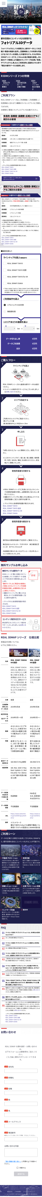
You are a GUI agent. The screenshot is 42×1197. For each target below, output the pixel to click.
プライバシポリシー (29, 1193)
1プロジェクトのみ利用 (15, 306)
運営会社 (9, 1193)
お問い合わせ (10, 393)
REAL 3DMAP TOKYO (7, 168)
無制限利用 (11, 312)
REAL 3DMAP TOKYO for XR (9, 172)
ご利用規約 (17, 1193)
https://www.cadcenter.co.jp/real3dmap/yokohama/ (18, 817)
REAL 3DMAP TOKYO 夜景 (9, 170)
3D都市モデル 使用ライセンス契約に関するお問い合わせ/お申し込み (13, 179)
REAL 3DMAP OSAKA (7, 174)
